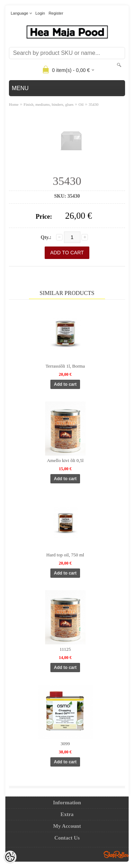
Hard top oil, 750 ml (65, 554)
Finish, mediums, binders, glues (49, 104)
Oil (81, 104)
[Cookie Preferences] (10, 857)
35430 (94, 104)
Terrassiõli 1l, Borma (65, 366)
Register (56, 13)
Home (14, 104)
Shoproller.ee (116, 854)
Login (40, 13)
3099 (65, 743)
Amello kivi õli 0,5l (65, 460)
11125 (65, 649)
